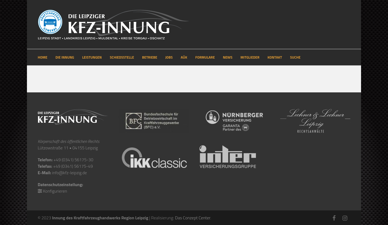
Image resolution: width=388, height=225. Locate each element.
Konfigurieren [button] (55, 191)
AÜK (184, 57)
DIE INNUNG (65, 57)
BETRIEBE (149, 57)
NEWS (227, 57)
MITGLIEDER (250, 57)
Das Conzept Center (192, 217)
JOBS (168, 57)
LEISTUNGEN (92, 57)
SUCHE (295, 57)
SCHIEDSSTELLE (122, 57)
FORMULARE (205, 57)
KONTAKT (275, 57)
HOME (42, 57)
